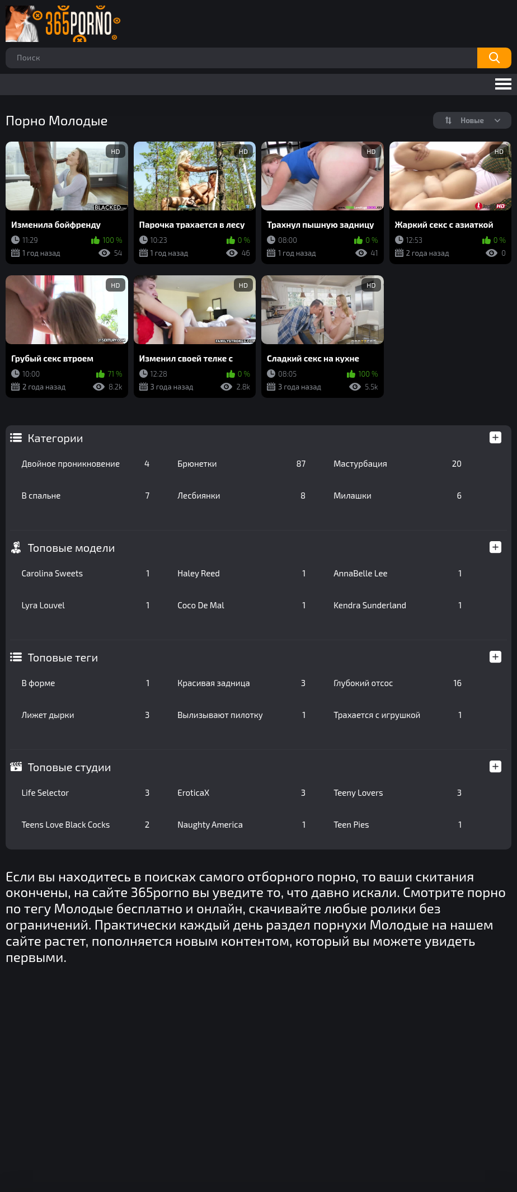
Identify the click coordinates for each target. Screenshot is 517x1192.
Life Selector (85, 792)
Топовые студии (69, 766)
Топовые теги (62, 657)
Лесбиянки (241, 495)
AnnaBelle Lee (397, 573)
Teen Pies (397, 824)
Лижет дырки (85, 715)
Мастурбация (397, 463)
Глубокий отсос (397, 683)
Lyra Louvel (85, 605)
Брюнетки (241, 463)
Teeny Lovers (397, 792)
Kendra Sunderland (397, 605)
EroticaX (241, 792)
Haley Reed (241, 573)
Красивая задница (241, 683)
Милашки (397, 495)
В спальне (85, 495)
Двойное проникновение (85, 463)
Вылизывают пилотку (241, 715)
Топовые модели (71, 547)
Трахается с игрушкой (397, 715)
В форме (85, 683)
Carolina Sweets (85, 573)
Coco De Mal (241, 605)
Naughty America (241, 824)
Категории (55, 437)
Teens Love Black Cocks (85, 824)
